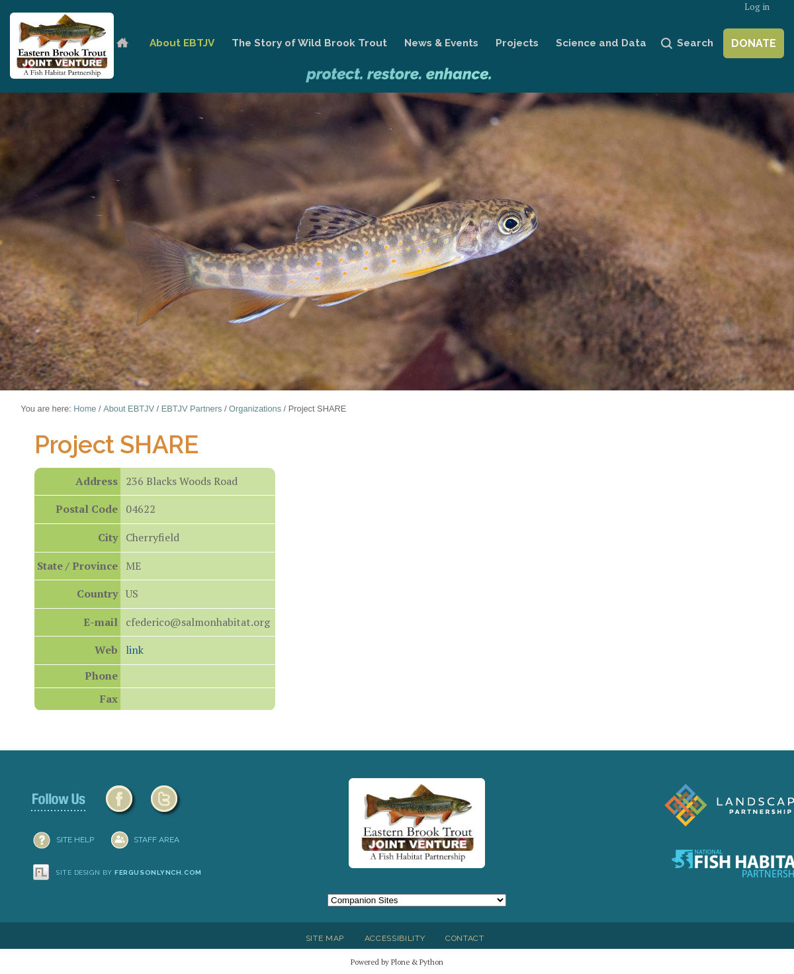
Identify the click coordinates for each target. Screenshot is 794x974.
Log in (757, 7)
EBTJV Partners (191, 409)
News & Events (441, 43)
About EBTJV (182, 43)
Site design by (129, 872)
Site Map (325, 938)
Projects (517, 43)
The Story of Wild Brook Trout (309, 43)
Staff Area (156, 839)
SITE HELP (75, 839)
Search (695, 43)
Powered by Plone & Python (397, 962)
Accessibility (395, 938)
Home (122, 43)
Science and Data (601, 43)
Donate (753, 43)
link (135, 649)
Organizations (255, 409)
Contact (464, 938)
